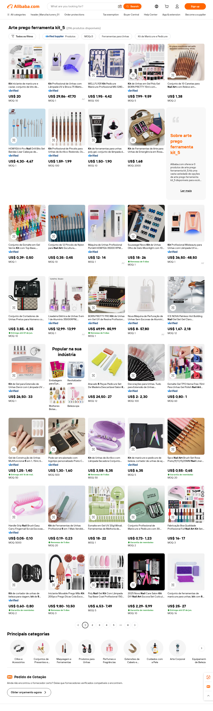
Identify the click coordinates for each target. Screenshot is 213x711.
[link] (208, 677)
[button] (120, 6)
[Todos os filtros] (22, 36)
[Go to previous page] (78, 625)
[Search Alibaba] (83, 6)
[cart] (167, 7)
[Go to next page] (135, 625)
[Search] (132, 6)
